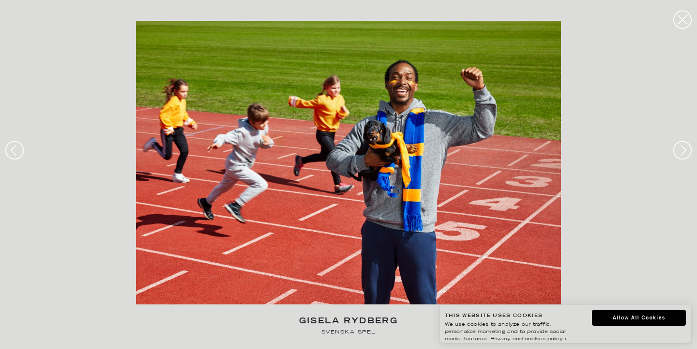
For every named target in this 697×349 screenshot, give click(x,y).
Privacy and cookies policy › (528, 339)
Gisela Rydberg (348, 321)
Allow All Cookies (639, 317)
